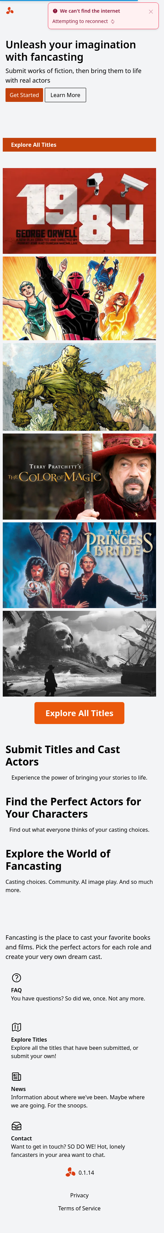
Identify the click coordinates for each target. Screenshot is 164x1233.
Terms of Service (79, 1208)
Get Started (24, 95)
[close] (151, 11)
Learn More (66, 95)
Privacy (79, 1195)
